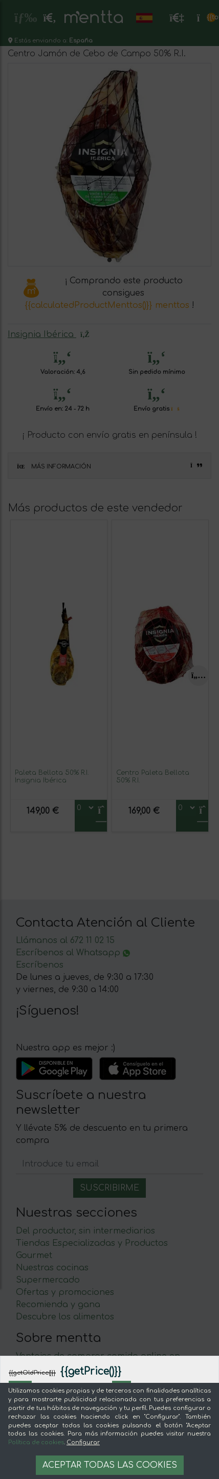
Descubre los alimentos (65, 1316)
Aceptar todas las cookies (109, 1465)
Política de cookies (36, 1442)
